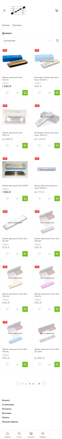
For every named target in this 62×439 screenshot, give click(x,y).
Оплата (5, 417)
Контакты (6, 408)
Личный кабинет (10, 421)
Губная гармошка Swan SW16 (15, 185)
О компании (8, 404)
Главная (5, 25)
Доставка (6, 413)
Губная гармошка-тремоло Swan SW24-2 (45, 186)
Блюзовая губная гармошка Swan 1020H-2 (46, 133)
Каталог (6, 400)
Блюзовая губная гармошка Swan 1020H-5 (46, 78)
